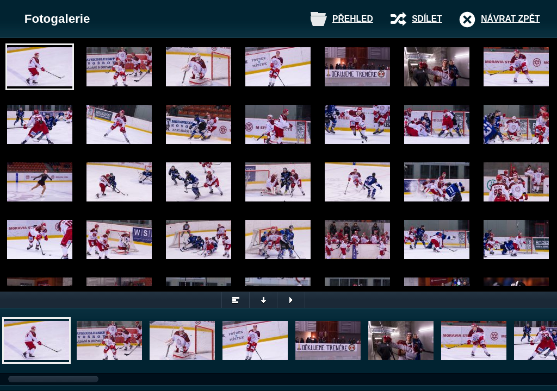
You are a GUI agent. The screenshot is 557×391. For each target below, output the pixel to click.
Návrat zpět (510, 18)
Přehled (352, 18)
